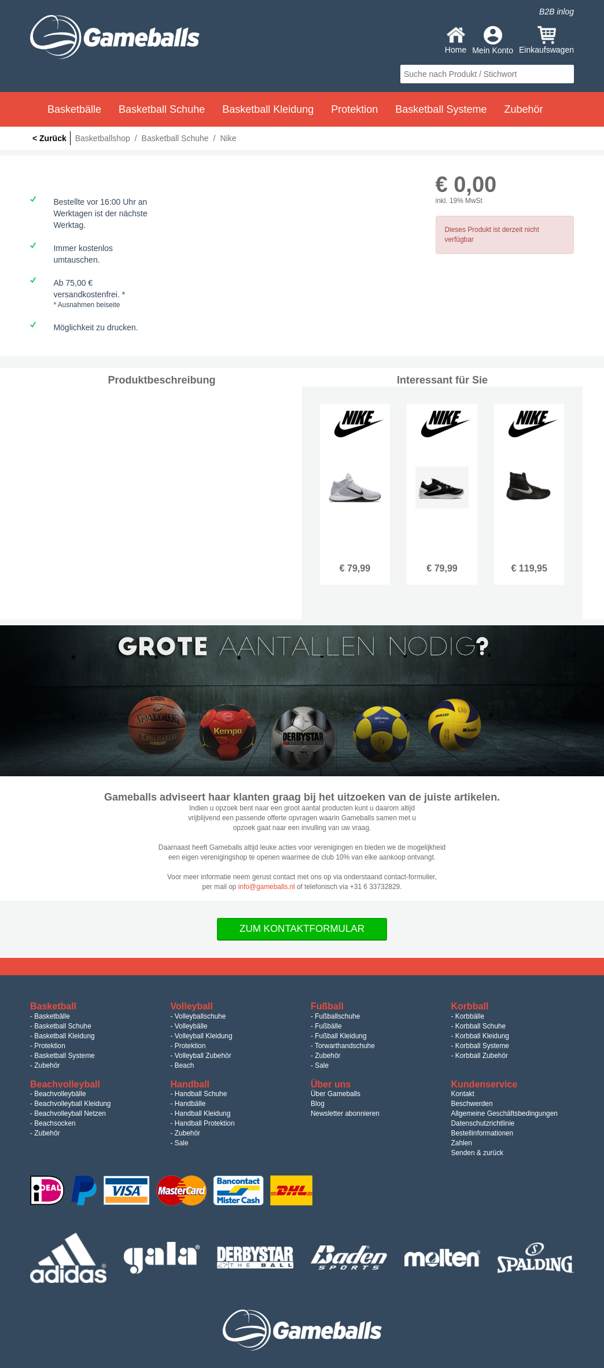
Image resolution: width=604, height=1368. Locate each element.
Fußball (327, 1006)
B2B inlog (556, 11)
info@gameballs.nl (266, 887)
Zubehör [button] (523, 109)
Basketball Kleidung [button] (268, 109)
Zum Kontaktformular (302, 928)
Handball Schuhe (201, 1094)
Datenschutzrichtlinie (483, 1123)
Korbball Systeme (482, 1046)
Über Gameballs (335, 1094)
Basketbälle (51, 1016)
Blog (318, 1104)
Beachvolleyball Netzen (70, 1113)
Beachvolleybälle (60, 1094)
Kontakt (462, 1094)
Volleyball (192, 1006)
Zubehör (47, 1065)
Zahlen (461, 1143)
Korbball (470, 1006)
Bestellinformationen (482, 1133)
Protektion (49, 1046)
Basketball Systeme (64, 1056)
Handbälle (190, 1104)
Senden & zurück (477, 1153)
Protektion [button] (354, 109)
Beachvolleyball (65, 1084)
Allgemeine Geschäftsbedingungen (504, 1113)
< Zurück (49, 138)
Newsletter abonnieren (345, 1113)
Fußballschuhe (337, 1016)
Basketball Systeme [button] (441, 109)
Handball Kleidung (203, 1113)
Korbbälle (469, 1016)
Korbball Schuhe (480, 1026)
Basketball (53, 1006)
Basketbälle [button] (74, 109)
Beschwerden (472, 1104)
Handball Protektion (205, 1123)
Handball (190, 1084)
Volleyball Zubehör (203, 1056)
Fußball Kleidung (340, 1036)
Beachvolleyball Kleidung (72, 1104)
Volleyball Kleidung (204, 1036)
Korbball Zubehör (481, 1056)
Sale (322, 1065)
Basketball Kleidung (64, 1036)
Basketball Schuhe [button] (162, 109)
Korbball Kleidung (482, 1036)
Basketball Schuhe (62, 1026)
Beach (184, 1065)
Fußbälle (328, 1026)
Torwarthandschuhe (345, 1046)
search (563, 74)
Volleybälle (191, 1026)
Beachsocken (54, 1123)
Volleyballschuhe (200, 1016)
